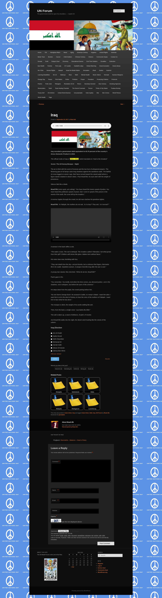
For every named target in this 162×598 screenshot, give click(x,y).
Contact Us (114, 57)
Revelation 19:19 (69, 84)
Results (107, 359)
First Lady (58, 66)
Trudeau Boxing (115, 88)
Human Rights (51, 70)
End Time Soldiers (92, 61)
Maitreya (63, 75)
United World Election (64, 93)
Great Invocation (104, 66)
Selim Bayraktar (57, 339)
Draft (46, 61)
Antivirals (113, 52)
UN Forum (44, 11)
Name (55, 490)
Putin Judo (48, 84)
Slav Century (102, 84)
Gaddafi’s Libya (78, 66)
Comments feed (103, 570)
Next (123, 104)
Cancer (58, 57)
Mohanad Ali (56, 342)
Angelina (93, 52)
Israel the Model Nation (73, 70)
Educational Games (77, 61)
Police (67, 79)
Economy (65, 61)
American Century (82, 52)
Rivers (79, 84)
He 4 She (40, 70)
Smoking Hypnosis (115, 84)
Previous (40, 104)
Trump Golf (41, 93)
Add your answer (56, 354)
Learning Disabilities (44, 75)
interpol (60, 70)
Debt (91, 413)
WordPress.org (102, 572)
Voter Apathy (89, 93)
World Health (41, 97)
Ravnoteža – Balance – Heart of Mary (73, 440)
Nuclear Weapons (117, 75)
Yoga (50, 97)
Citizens (90, 57)
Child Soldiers (68, 57)
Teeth (50, 88)
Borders (50, 57)
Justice (101, 70)
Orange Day (41, 79)
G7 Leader (67, 66)
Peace (50, 79)
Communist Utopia (102, 57)
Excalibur (103, 61)
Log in (100, 566)
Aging (72, 52)
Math (76, 75)
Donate (40, 61)
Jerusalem (86, 70)
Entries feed (101, 568)
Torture (90, 88)
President (91, 79)
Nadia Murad (56, 336)
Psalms (40, 84)
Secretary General (89, 84)
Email (55, 500)
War (98, 93)
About (65, 52)
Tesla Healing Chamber (62, 88)
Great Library (116, 66)
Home (39, 52)
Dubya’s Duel (55, 61)
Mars (70, 75)
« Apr (72, 567)
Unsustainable (78, 93)
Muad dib (73, 119)
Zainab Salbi (56, 345)
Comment (55, 461)
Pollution (74, 79)
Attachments (54, 531)
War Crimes (105, 93)
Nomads (106, 75)
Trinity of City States (102, 88)
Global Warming (91, 66)
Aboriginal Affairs (55, 52)
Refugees (58, 84)
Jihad (94, 70)
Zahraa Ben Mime (58, 351)
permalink (62, 415)
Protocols (114, 79)
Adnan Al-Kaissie (58, 348)
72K (46, 52)
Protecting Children (102, 79)
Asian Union (68, 413)
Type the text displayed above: (71, 522)
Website (54, 510)
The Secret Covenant (78, 88)
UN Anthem (51, 93)
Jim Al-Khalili (56, 333)
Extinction (112, 61)
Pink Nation (58, 79)
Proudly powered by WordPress (81, 590)
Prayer (83, 79)
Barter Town (41, 57)
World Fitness (117, 93)
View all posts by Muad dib (70, 427)
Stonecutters (41, 88)
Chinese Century (80, 57)
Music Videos (97, 75)
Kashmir (108, 70)
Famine (50, 66)
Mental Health (85, 75)
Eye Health (41, 66)
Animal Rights (103, 52)
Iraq (73, 413)
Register (100, 563)
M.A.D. (55, 75)
